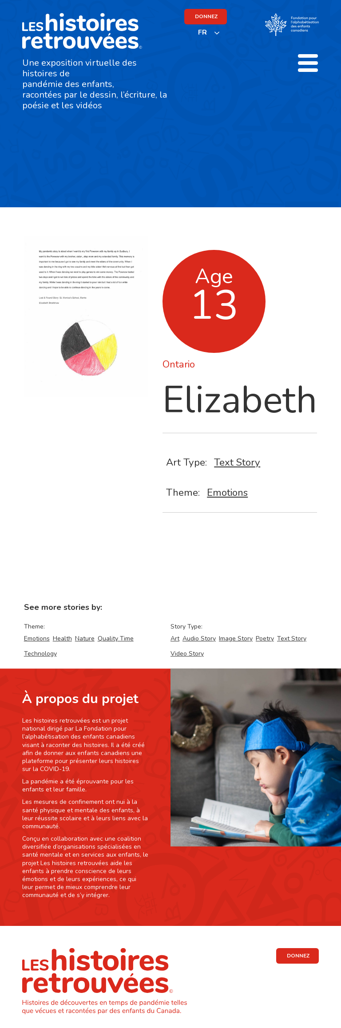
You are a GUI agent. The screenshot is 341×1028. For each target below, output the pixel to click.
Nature (85, 638)
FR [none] (202, 32)
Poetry (265, 638)
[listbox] (209, 32)
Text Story (237, 462)
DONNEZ (206, 16)
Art (174, 638)
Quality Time (116, 638)
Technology (40, 653)
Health (62, 638)
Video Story (187, 653)
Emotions (227, 492)
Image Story (236, 638)
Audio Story (199, 638)
